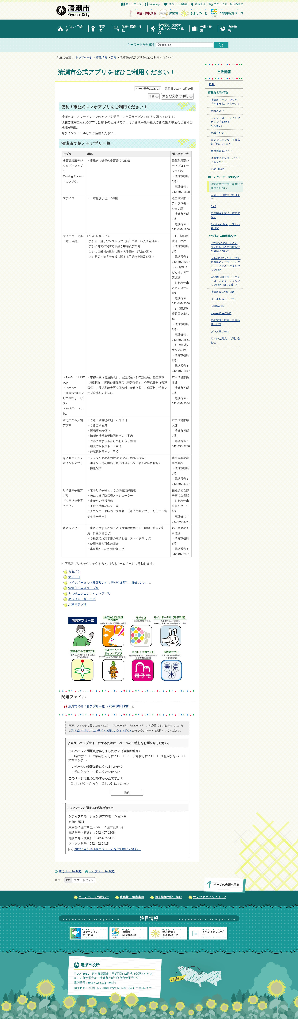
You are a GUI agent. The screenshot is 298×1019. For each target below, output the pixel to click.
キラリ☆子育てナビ (82, 599)
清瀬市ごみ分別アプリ (83, 588)
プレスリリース (220, 331)
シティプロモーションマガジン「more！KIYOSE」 (225, 121)
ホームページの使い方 (93, 897)
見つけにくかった (117, 783)
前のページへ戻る (70, 871)
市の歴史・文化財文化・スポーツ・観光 (170, 29)
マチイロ (74, 577)
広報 (113, 57)
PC (68, 880)
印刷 (151, 96)
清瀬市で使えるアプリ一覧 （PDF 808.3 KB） (101, 706)
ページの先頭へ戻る (226, 884)
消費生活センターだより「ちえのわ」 (225, 160)
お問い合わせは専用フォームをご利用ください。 (107, 849)
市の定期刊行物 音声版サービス (225, 322)
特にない (80, 756)
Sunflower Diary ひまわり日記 (225, 226)
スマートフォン (84, 880)
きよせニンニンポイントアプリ (89, 593)
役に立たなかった (108, 771)
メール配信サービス (223, 299)
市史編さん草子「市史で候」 (225, 215)
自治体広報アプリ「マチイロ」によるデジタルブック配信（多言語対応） (225, 281)
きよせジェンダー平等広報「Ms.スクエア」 (225, 141)
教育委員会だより (221, 151)
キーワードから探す (141, 44)
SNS (213, 206)
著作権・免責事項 (132, 897)
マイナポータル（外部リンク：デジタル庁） (109, 582)
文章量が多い (77, 760)
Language (155, 4)
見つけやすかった (86, 783)
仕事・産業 (205, 28)
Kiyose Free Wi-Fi (221, 313)
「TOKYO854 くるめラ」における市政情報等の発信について (225, 247)
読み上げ (200, 4)
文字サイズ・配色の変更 (228, 4)
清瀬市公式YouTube (222, 291)
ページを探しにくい (140, 756)
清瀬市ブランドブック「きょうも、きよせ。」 (225, 101)
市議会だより (219, 132)
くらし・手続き (73, 28)
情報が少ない (170, 756)
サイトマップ (134, 4)
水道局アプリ (77, 604)
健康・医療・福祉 (131, 28)
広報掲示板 (217, 306)
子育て (102, 28)
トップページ (84, 57)
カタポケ (74, 571)
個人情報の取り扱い (168, 897)
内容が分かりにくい (106, 756)
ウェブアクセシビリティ (209, 897)
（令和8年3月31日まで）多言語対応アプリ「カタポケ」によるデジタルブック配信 (225, 264)
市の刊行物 (217, 169)
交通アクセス (143, 973)
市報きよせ (217, 110)
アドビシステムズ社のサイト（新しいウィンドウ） (101, 730)
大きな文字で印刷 (175, 96)
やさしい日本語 (178, 4)
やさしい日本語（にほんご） (225, 197)
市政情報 (232, 28)
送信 (127, 792)
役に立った (81, 771)
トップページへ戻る (102, 871)
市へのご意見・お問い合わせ (225, 340)
